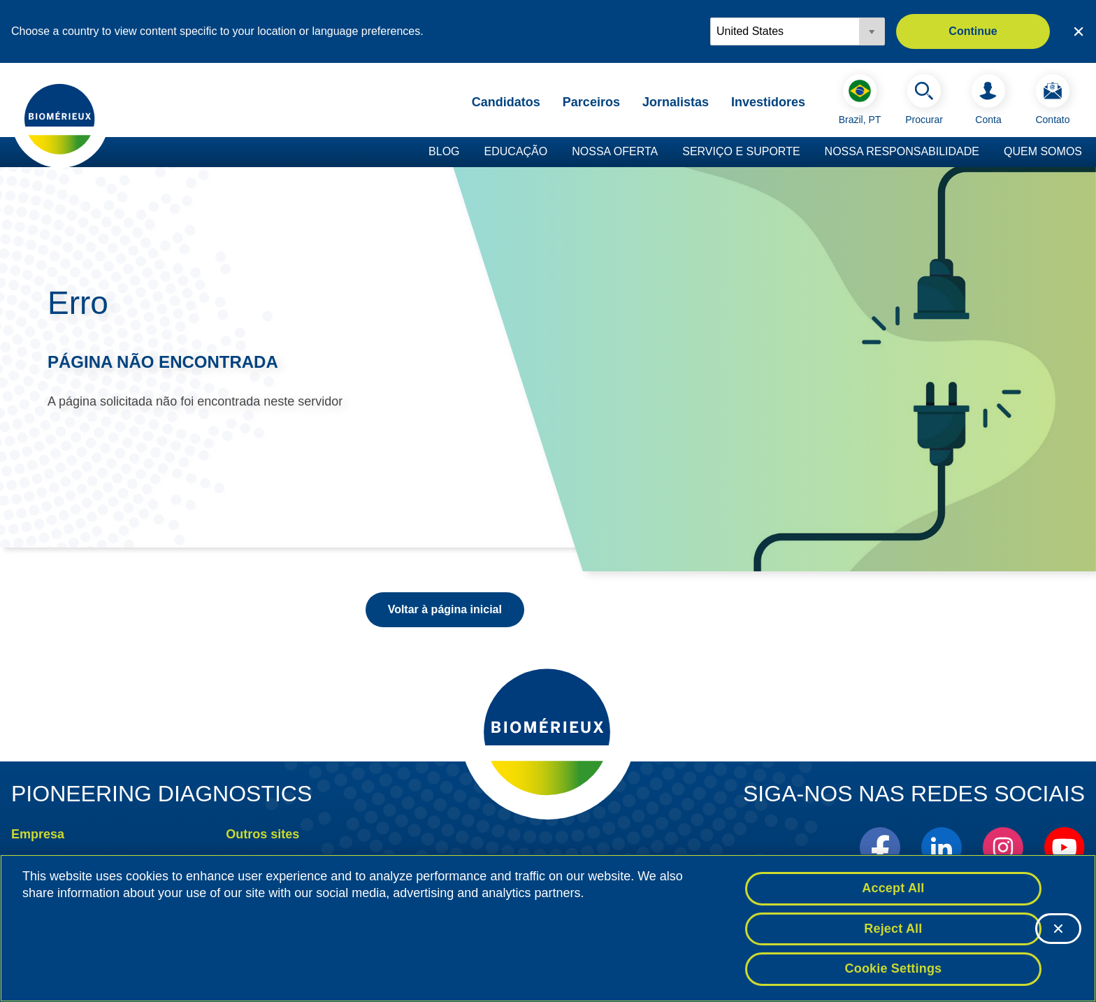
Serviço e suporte (741, 151)
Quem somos (1043, 151)
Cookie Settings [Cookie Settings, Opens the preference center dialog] (893, 970)
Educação (516, 151)
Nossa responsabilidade (902, 151)
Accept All (893, 889)
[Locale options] (797, 31)
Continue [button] (973, 31)
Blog (443, 151)
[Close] (1058, 929)
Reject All (893, 929)
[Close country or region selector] (1078, 31)
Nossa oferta (615, 151)
